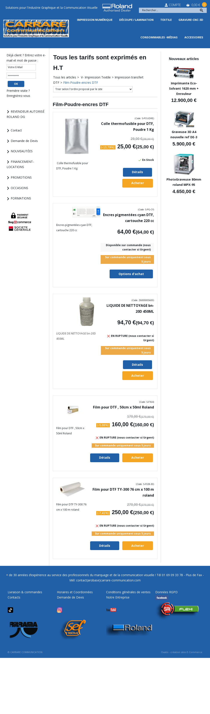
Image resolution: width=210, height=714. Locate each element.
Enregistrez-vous (18, 96)
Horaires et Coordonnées (75, 592)
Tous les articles (64, 77)
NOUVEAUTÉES (22, 151)
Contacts (14, 597)
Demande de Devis (24, 141)
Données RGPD (166, 592)
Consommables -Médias (159, 37)
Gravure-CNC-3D (190, 20)
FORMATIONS (21, 198)
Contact (16, 130)
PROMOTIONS (21, 177)
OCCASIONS (19, 188)
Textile (166, 20)
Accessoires (193, 37)
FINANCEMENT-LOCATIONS (20, 164)
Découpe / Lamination (136, 20)
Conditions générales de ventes (128, 592)
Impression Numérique (94, 20)
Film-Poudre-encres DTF (80, 82)
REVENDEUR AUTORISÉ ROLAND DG (25, 114)
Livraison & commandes (25, 592)
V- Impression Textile (95, 77)
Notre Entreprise (118, 597)
